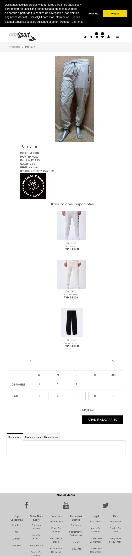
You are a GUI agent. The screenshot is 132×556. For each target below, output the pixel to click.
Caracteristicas (32, 436)
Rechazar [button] (94, 13)
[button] (30, 361)
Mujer (16, 531)
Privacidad (95, 521)
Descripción (14, 436)
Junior (16, 538)
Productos (14, 46)
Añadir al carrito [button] (102, 419)
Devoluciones (56, 521)
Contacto (76, 524)
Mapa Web (115, 521)
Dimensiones (51, 436)
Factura (76, 541)
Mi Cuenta (76, 548)
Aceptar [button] (115, 13)
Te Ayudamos (36, 544)
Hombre (16, 524)
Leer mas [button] (77, 21)
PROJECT (71, 242)
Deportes (16, 544)
